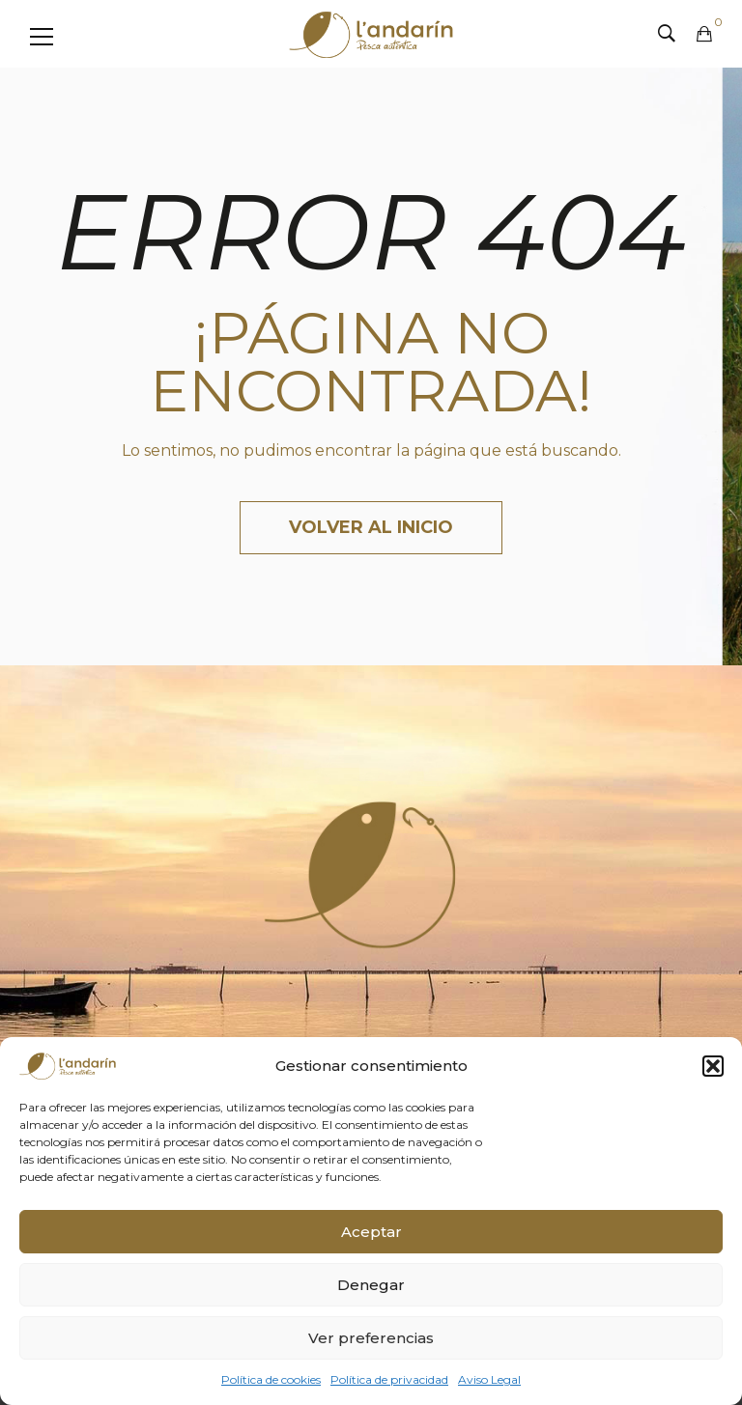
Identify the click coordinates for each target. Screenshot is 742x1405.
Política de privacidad (389, 1379)
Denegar (371, 1285)
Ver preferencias (371, 1338)
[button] (713, 1066)
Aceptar (371, 1231)
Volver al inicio (371, 527)
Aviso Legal (489, 1379)
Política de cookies (271, 1379)
